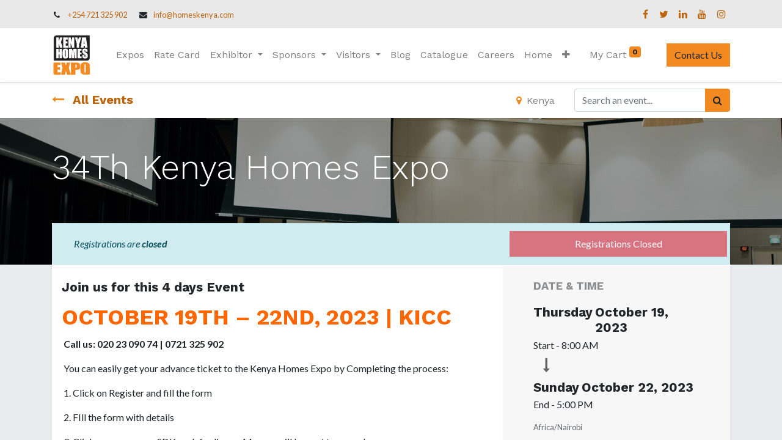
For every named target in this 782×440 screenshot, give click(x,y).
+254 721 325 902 (97, 15)
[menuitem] (130, 55)
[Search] (717, 100)
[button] (566, 55)
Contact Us (698, 55)
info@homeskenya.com (193, 15)
